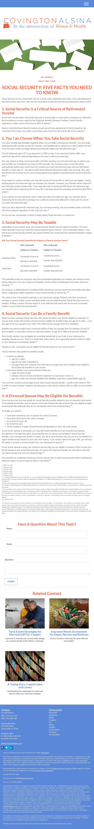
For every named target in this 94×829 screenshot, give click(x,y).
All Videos (52, 732)
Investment (53, 715)
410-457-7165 (68, 35)
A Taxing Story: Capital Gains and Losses (25, 686)
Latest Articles (54, 730)
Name (9, 529)
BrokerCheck (45, 753)
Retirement (53, 713)
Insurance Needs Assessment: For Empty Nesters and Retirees (69, 633)
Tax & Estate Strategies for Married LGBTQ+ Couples (24, 633)
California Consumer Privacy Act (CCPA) (64, 768)
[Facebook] (28, 35)
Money (51, 725)
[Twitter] (22, 35)
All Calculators (54, 735)
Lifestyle (52, 727)
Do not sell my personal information (42, 770)
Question (9, 560)
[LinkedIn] (26, 35)
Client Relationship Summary (24, 778)
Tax (50, 722)
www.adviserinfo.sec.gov (10, 806)
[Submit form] (11, 581)
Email (9, 544)
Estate (51, 718)
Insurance (52, 720)
